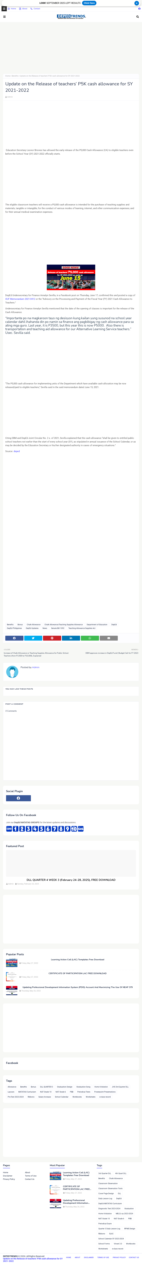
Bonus (20, 625)
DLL (119, 1193)
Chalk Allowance (33, 625)
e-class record (105, 1097)
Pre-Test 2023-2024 (16, 1097)
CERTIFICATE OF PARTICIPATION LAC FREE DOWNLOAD (78, 973)
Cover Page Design (106, 1193)
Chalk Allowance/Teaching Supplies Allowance (64, 625)
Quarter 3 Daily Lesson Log (109, 1229)
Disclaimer (7, 1176)
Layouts (11, 1092)
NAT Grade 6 (61, 1092)
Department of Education (97, 625)
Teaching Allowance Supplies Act (81, 628)
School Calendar (61, 1097)
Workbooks (77, 1097)
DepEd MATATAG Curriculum (110, 1204)
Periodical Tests (83, 1092)
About (23, 8)
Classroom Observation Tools (110, 1188)
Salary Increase (44, 1097)
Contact (35, 8)
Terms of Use (30, 1176)
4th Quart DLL (120, 1173)
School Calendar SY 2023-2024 (111, 1239)
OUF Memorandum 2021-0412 (20, 299)
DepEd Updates (32, 628)
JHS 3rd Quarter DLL (120, 1087)
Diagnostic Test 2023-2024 (109, 1209)
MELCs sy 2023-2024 (124, 1214)
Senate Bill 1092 (57, 628)
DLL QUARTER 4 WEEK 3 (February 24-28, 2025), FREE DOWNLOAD (71, 880)
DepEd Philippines (14, 628)
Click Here (89, 3)
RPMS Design (129, 1229)
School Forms (104, 1244)
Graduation (129, 1209)
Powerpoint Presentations (105, 1092)
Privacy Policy (9, 1179)
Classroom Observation (108, 1183)
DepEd (114, 625)
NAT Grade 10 (45, 1092)
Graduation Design (64, 1087)
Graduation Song (83, 1087)
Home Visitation (101, 1087)
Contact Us (29, 1179)
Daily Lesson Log (105, 1198)
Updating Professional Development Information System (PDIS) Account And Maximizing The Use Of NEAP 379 (78, 987)
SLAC (111, 1234)
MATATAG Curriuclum (27, 1092)
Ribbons (31, 1097)
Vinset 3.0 (118, 1244)
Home (12, 8)
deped (17, 451)
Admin (10, 97)
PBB (71, 1092)
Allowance (12, 1087)
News (45, 628)
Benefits (15, 76)
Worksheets (90, 1097)
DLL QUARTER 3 (46, 1087)
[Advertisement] (71, 48)
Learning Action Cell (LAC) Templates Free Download (77, 959)
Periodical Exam (105, 1224)
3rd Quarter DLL (104, 1173)
